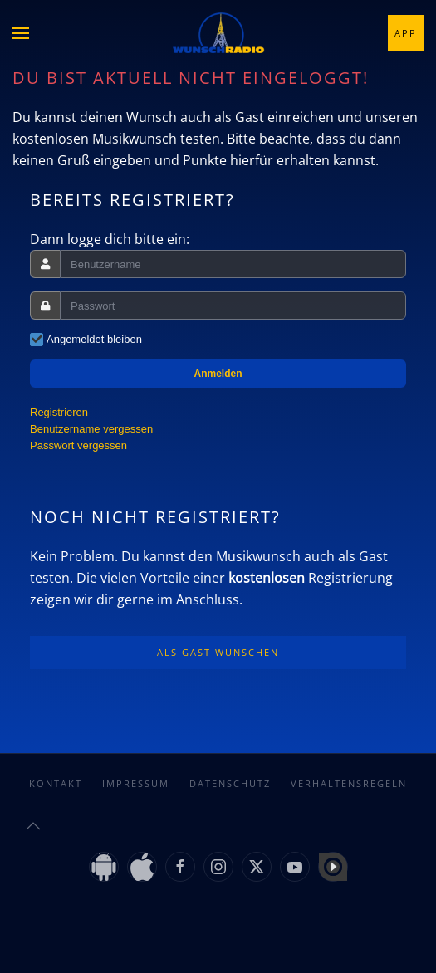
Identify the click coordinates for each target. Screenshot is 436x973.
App (405, 33)
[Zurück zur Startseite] (218, 33)
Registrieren (59, 412)
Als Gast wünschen (218, 652)
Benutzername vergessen (91, 429)
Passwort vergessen (78, 445)
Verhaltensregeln (349, 783)
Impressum (135, 783)
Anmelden (218, 373)
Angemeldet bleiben (94, 339)
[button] (20, 33)
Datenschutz (230, 783)
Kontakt (55, 783)
